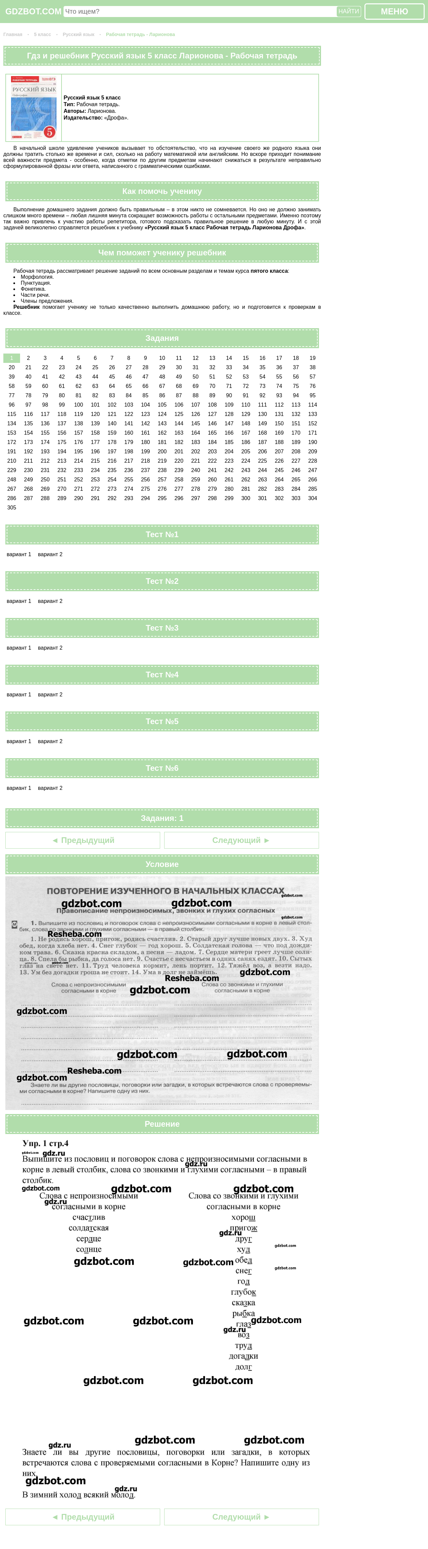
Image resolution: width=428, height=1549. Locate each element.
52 (229, 377)
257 (162, 479)
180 (145, 442)
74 (279, 386)
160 (128, 433)
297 (195, 498)
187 (262, 442)
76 (313, 386)
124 (162, 414)
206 (262, 451)
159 (112, 433)
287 (28, 498)
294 (145, 498)
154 (28, 433)
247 (312, 470)
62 (79, 386)
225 (262, 461)
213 (62, 461)
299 (229, 498)
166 (229, 433)
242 (229, 470)
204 (229, 451)
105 (162, 405)
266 (312, 479)
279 (212, 489)
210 (11, 461)
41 (45, 377)
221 (195, 461)
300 (245, 498)
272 (95, 489)
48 (162, 377)
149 (262, 423)
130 (262, 414)
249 (28, 479)
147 (229, 423)
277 (179, 489)
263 (262, 479)
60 (45, 386)
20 (12, 367)
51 (212, 377)
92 (262, 395)
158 (95, 433)
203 (212, 451)
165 (212, 433)
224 (245, 461)
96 (12, 405)
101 (95, 405)
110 (245, 405)
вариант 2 (50, 554)
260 (212, 479)
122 (128, 414)
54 (262, 377)
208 (296, 451)
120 (95, 414)
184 (212, 442)
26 (112, 367)
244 (262, 470)
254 (112, 479)
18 (296, 358)
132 (296, 414)
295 (162, 498)
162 (162, 433)
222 (212, 461)
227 (296, 461)
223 (229, 461)
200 (162, 451)
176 (78, 442)
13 (212, 358)
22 (45, 367)
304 (312, 498)
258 (179, 479)
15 (246, 358)
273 (112, 489)
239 (179, 470)
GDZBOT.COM (33, 11)
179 (128, 442)
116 (28, 414)
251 (62, 479)
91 (246, 395)
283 (279, 489)
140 (112, 423)
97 (28, 405)
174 (45, 442)
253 (95, 479)
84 (129, 395)
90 (229, 395)
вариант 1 (19, 554)
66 (145, 386)
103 (128, 405)
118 (62, 414)
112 (279, 405)
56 (296, 377)
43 (79, 377)
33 (229, 367)
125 (179, 414)
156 (62, 433)
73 (262, 386)
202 (195, 451)
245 (279, 470)
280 (229, 489)
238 (162, 470)
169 (279, 433)
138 (78, 423)
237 (145, 470)
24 (79, 367)
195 (78, 451)
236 (128, 470)
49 (179, 377)
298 (212, 498)
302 (279, 498)
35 (262, 367)
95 (313, 395)
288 (45, 498)
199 (145, 451)
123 (145, 414)
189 (296, 442)
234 (95, 470)
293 (128, 498)
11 (179, 358)
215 (95, 461)
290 (78, 498)
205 (245, 451)
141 (128, 423)
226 (279, 461)
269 (45, 489)
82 (95, 395)
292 (112, 498)
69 (196, 386)
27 (129, 367)
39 (12, 377)
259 (195, 479)
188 (279, 442)
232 (62, 470)
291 (95, 498)
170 (296, 433)
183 (195, 442)
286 (11, 498)
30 (179, 367)
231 (45, 470)
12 (196, 358)
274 (128, 489)
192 (28, 451)
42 (62, 377)
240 (195, 470)
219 (162, 461)
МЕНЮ (394, 11)
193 (45, 451)
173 (28, 442)
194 (62, 451)
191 (11, 451)
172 (11, 442)
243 (245, 470)
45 (112, 377)
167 (245, 433)
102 (112, 405)
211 (28, 461)
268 (28, 489)
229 (11, 470)
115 (11, 414)
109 (229, 405)
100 (78, 405)
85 (145, 395)
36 (279, 367)
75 (296, 386)
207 (279, 451)
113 (296, 405)
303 (296, 498)
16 (262, 358)
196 (95, 451)
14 (229, 358)
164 (195, 433)
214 (78, 461)
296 (179, 498)
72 (246, 386)
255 (128, 479)
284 (296, 489)
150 (279, 423)
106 (179, 405)
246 (296, 470)
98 (45, 405)
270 (62, 489)
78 (28, 395)
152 (312, 423)
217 (128, 461)
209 (312, 451)
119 (78, 414)
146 (212, 423)
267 (11, 489)
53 (246, 377)
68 (179, 386)
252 (78, 479)
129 (245, 414)
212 (45, 461)
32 (212, 367)
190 (312, 442)
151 (296, 423)
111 (262, 405)
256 (145, 479)
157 (78, 433)
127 (212, 414)
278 (195, 489)
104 (145, 405)
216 (112, 461)
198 (128, 451)
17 (279, 358)
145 (195, 423)
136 (45, 423)
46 (129, 377)
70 (212, 386)
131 (279, 414)
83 (112, 395)
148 (245, 423)
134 (11, 423)
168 (262, 433)
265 (296, 479)
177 (95, 442)
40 (28, 377)
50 (196, 377)
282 (262, 489)
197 (112, 451)
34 (246, 367)
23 (62, 367)
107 (195, 405)
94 (296, 395)
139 (95, 423)
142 (145, 423)
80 (62, 395)
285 (312, 489)
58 (12, 386)
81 (79, 395)
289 (62, 498)
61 (62, 386)
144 (179, 423)
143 (162, 423)
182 (179, 442)
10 (162, 358)
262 (245, 479)
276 (162, 489)
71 (229, 386)
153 (11, 433)
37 (296, 367)
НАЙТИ (348, 11)
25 (95, 367)
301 (262, 498)
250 (45, 479)
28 (145, 367)
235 (112, 470)
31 (196, 367)
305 (11, 507)
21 (28, 367)
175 (62, 442)
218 (145, 461)
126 (195, 414)
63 (95, 386)
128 (229, 414)
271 (78, 489)
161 (145, 433)
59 (28, 386)
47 (145, 377)
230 (28, 470)
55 (279, 377)
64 (112, 386)
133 (312, 414)
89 (212, 395)
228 (312, 461)
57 (313, 377)
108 (212, 405)
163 (179, 433)
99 (62, 405)
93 (279, 395)
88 (196, 395)
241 (212, 470)
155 (45, 433)
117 (45, 414)
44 (95, 377)
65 (129, 386)
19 (313, 358)
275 (145, 489)
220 (179, 461)
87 (179, 395)
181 (162, 442)
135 (28, 423)
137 (62, 423)
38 (313, 367)
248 (11, 479)
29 (162, 367)
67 (162, 386)
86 (162, 395)
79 (45, 395)
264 (279, 479)
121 (112, 414)
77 (12, 395)
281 (245, 489)
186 (245, 442)
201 (179, 451)
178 (112, 442)
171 (312, 433)
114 (312, 405)
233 (78, 470)
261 (229, 479)
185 (229, 442)
